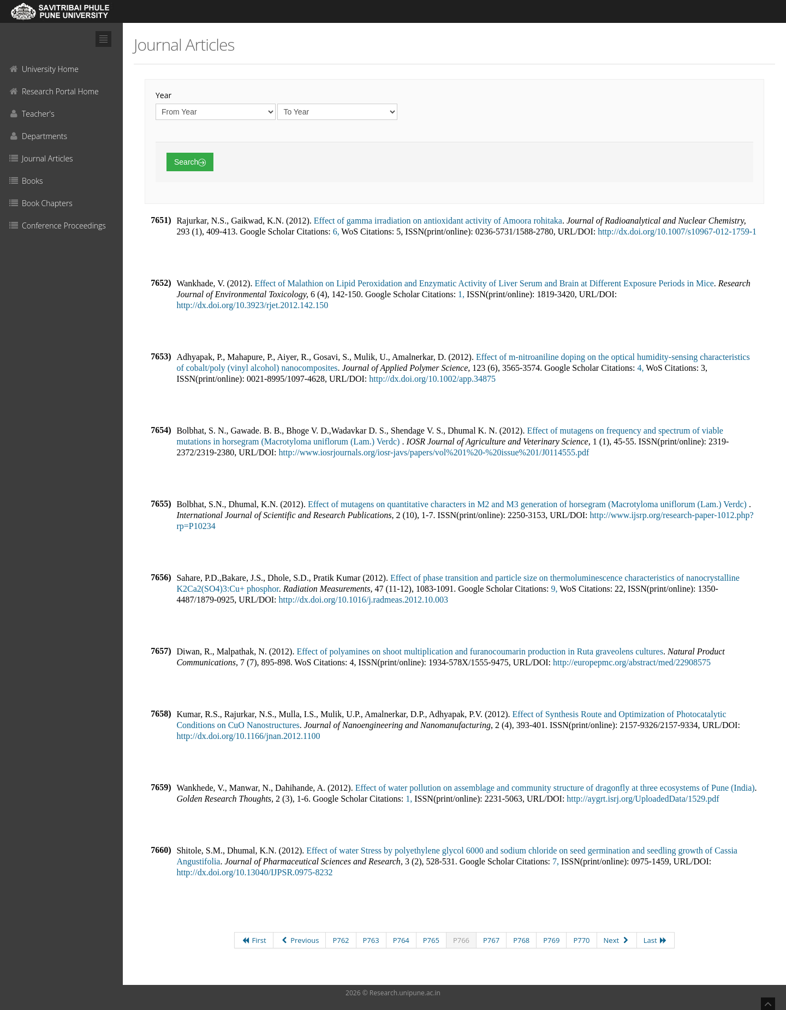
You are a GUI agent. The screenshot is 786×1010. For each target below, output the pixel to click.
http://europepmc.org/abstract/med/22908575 (632, 662)
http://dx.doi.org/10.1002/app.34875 (432, 378)
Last (656, 940)
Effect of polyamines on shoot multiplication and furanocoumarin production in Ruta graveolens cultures (479, 651)
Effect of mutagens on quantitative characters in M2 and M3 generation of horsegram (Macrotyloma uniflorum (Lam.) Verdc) (528, 504)
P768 (521, 940)
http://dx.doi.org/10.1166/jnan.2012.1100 (248, 736)
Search (190, 162)
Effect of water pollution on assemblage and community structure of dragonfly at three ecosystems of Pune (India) (555, 787)
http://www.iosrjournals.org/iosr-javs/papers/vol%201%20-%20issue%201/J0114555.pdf (434, 452)
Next (617, 940)
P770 (581, 940)
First (253, 940)
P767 (491, 940)
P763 (371, 940)
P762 (340, 940)
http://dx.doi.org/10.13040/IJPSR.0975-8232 (254, 872)
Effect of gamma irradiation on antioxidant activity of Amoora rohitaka (438, 220)
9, (554, 588)
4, (640, 367)
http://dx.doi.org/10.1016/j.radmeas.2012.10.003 (363, 599)
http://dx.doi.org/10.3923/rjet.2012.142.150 (252, 305)
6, (336, 231)
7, (555, 861)
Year (163, 95)
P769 (551, 940)
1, (461, 294)
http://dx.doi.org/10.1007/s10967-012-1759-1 (677, 231)
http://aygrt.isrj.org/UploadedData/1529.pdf (643, 798)
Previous (299, 940)
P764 (401, 940)
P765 (431, 940)
